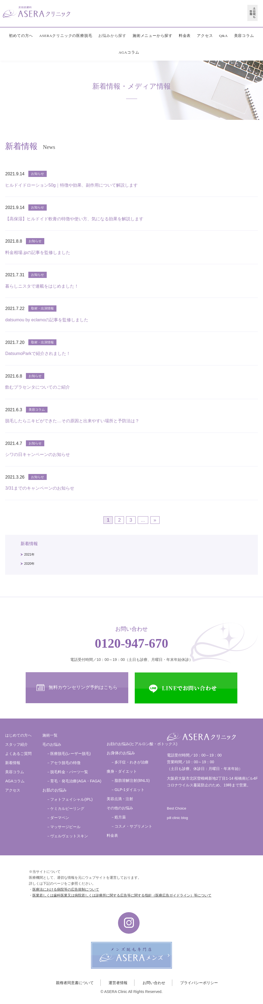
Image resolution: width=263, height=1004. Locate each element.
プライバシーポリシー (199, 983)
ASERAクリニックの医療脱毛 (65, 36)
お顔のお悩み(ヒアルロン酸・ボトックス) (142, 744)
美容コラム (244, 36)
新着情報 (12, 763)
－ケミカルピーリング (65, 808)
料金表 (185, 36)
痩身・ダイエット (122, 771)
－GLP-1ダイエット (127, 789)
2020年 (29, 564)
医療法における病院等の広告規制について (65, 889)
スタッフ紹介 (16, 744)
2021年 (29, 554)
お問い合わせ (154, 983)
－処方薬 (118, 817)
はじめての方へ (18, 735)
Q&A (223, 36)
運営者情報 (118, 983)
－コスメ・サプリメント (131, 826)
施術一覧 (50, 735)
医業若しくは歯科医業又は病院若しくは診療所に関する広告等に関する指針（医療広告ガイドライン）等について (121, 895)
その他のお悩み (120, 808)
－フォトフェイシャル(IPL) (69, 799)
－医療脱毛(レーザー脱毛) (68, 753)
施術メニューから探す (153, 36)
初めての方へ (21, 36)
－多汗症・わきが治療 (130, 762)
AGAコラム (129, 52)
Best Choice (176, 808)
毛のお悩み (51, 744)
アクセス (205, 36)
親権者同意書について (75, 983)
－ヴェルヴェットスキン (67, 836)
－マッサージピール (63, 827)
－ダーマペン (57, 817)
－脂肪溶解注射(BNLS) (130, 780)
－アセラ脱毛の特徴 (63, 763)
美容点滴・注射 (120, 799)
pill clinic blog (177, 818)
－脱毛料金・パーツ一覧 (67, 772)
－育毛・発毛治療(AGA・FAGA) (73, 781)
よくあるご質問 (18, 753)
